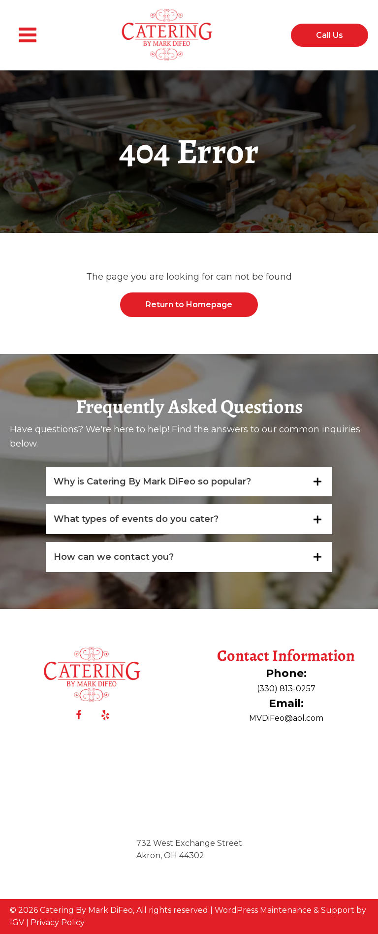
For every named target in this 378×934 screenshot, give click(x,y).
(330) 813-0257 (286, 688)
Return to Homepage (189, 304)
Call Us (329, 35)
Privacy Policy (58, 922)
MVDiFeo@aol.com (286, 718)
